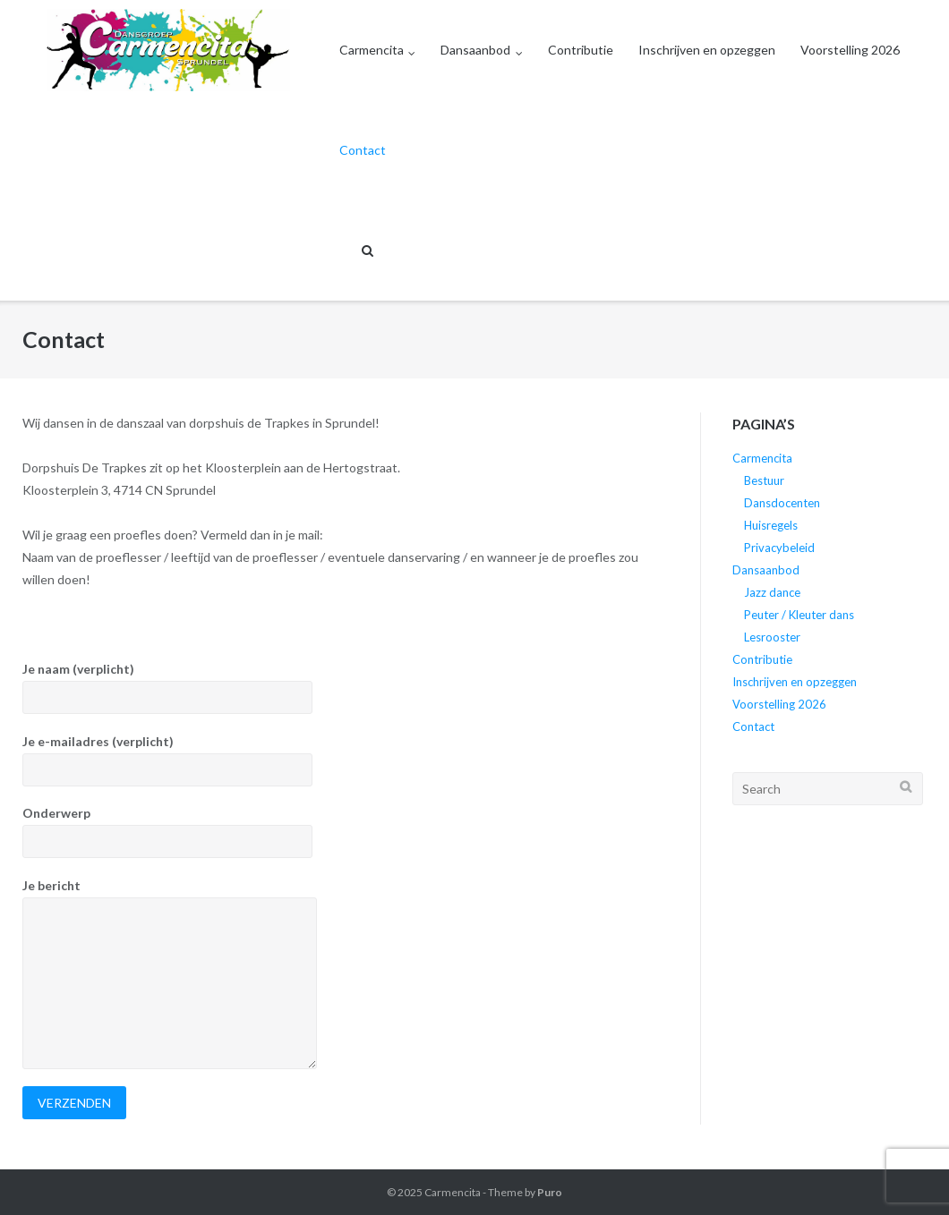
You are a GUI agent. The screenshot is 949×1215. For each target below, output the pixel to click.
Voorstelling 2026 (850, 49)
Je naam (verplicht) (345, 687)
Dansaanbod (475, 49)
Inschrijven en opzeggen (706, 49)
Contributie (580, 49)
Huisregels (771, 525)
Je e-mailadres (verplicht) (345, 760)
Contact (362, 149)
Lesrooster (772, 637)
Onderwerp (345, 831)
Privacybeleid (779, 547)
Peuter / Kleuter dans (799, 615)
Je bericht (345, 973)
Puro (549, 1192)
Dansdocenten (782, 503)
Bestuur (764, 480)
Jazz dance (772, 592)
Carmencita (371, 49)
